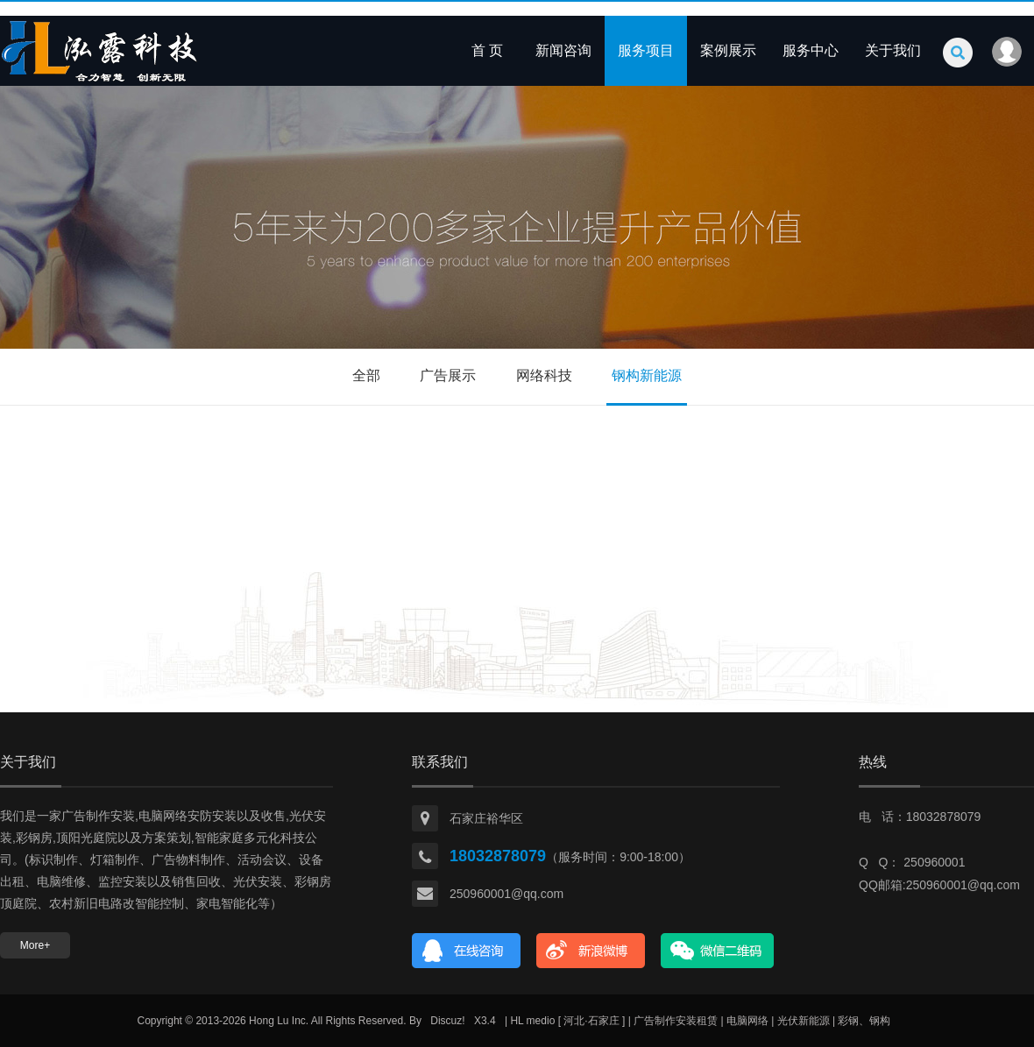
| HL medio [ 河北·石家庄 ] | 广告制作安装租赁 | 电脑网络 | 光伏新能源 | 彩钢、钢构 (698, 1021)
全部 (366, 375)
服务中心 (811, 50)
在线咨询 (466, 950)
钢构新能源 (647, 375)
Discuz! (447, 1021)
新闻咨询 (563, 50)
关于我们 (893, 50)
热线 (873, 761)
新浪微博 (591, 950)
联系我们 (440, 761)
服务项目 (646, 50)
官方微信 (718, 950)
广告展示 (448, 375)
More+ (35, 945)
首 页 (487, 50)
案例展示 (728, 50)
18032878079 (498, 856)
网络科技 (544, 375)
